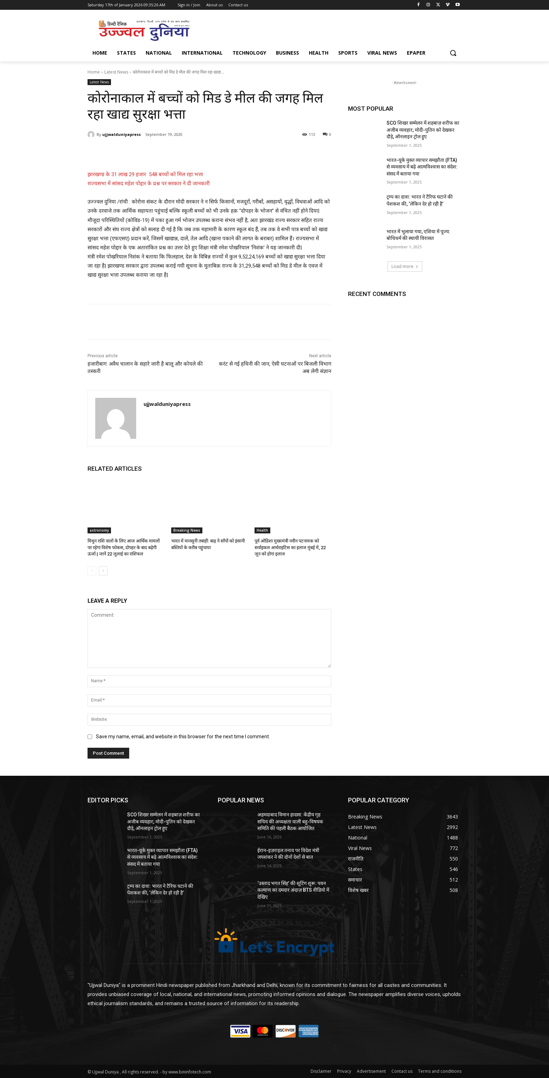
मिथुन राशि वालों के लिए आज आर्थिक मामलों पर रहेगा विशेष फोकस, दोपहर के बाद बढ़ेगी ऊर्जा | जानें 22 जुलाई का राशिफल (124, 547)
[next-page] (103, 570)
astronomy (99, 530)
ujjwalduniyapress (121, 134)
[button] (453, 52)
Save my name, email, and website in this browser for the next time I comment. (183, 737)
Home (94, 72)
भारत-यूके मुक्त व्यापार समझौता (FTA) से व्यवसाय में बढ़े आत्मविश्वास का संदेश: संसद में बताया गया (422, 167)
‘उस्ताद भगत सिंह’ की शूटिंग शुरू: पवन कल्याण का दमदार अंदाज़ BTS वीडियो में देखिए (293, 889)
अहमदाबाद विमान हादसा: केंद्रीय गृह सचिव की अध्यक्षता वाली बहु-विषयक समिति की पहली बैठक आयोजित (290, 821)
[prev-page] (92, 570)
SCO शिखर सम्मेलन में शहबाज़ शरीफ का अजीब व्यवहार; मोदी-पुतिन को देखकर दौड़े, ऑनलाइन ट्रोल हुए (423, 129)
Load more (404, 266)
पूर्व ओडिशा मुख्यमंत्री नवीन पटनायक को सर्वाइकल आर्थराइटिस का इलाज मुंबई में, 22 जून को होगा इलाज (290, 547)
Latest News (116, 72)
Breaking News (186, 530)
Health (262, 530)
